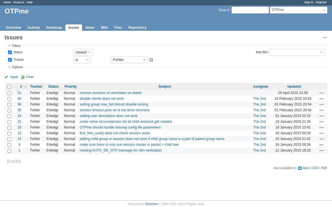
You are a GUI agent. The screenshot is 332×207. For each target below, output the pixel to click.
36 (19, 104)
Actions (321, 93)
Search (224, 10)
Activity (33, 28)
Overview (13, 28)
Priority (70, 87)
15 (19, 133)
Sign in (309, 2)
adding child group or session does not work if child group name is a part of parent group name (152, 139)
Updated (294, 87)
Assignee (260, 87)
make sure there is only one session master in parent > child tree (129, 145)
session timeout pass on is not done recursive (115, 110)
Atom (306, 168)
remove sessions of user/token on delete (111, 93)
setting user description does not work (109, 116)
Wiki (104, 28)
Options (17, 67)
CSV (315, 168)
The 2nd (259, 99)
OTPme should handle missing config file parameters (120, 127)
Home (7, 2)
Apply (14, 76)
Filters (16, 45)
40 (19, 99)
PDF (324, 168)
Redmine (151, 204)
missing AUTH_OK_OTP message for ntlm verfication (121, 150)
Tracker (18, 59)
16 (19, 127)
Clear (30, 76)
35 (19, 110)
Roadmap (54, 28)
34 (19, 116)
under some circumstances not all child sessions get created (126, 122)
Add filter (262, 51)
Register (321, 2)
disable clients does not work (102, 99)
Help (30, 2)
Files (118, 28)
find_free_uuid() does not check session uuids (115, 133)
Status (17, 51)
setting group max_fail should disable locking (114, 104)
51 (19, 93)
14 (19, 139)
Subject (165, 87)
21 (19, 122)
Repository (137, 28)
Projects (19, 2)
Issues (73, 28)
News (90, 28)
